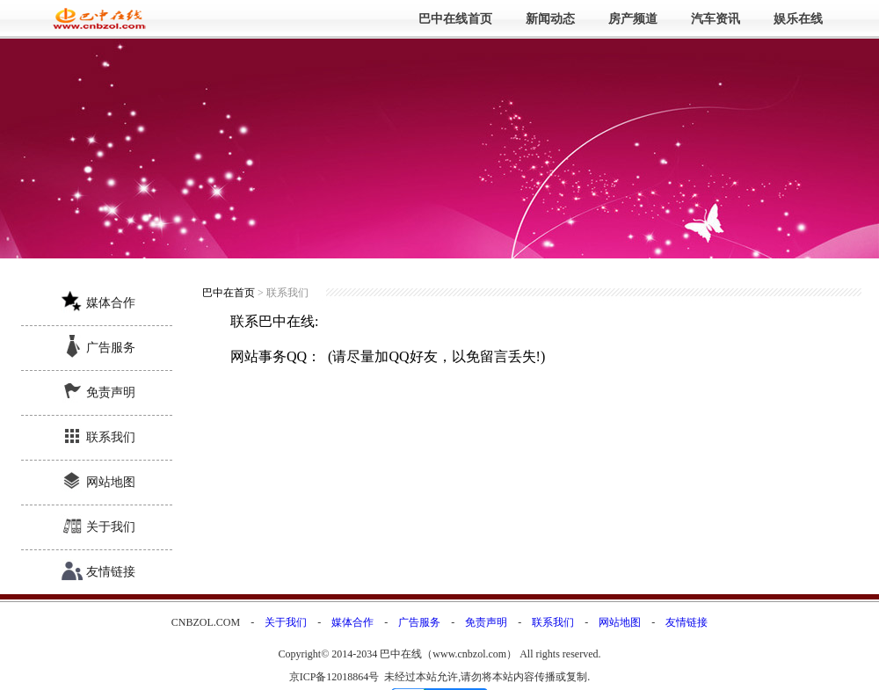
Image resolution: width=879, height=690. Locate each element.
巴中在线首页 (455, 18)
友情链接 (110, 571)
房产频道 (632, 18)
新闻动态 (550, 18)
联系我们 (110, 437)
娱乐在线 (798, 18)
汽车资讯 (715, 18)
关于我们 (110, 527)
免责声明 (110, 392)
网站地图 (110, 482)
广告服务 (110, 347)
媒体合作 (110, 302)
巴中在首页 (228, 293)
